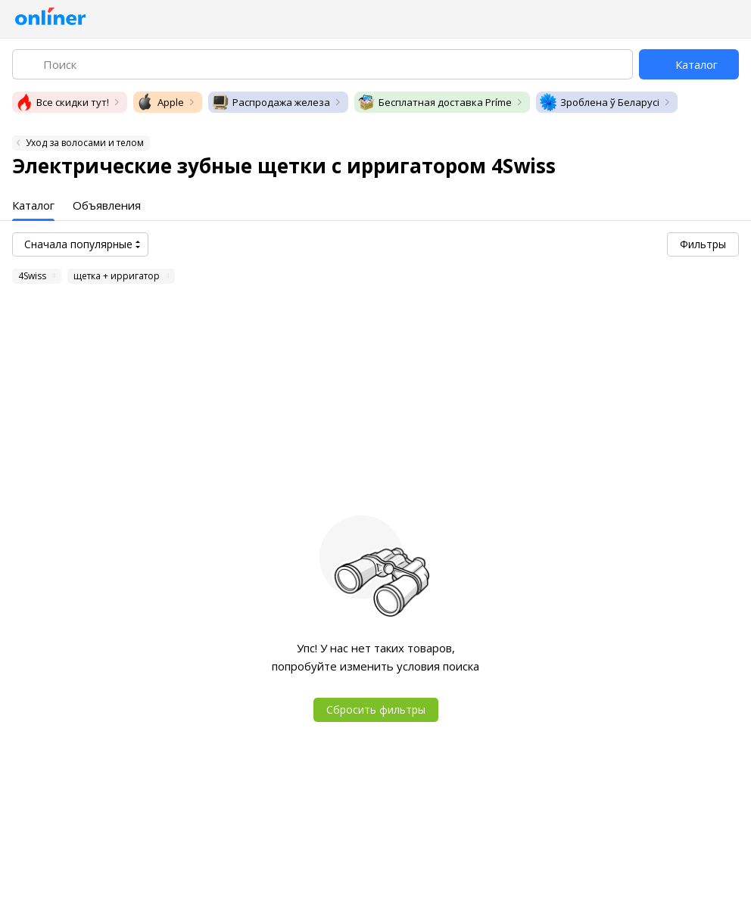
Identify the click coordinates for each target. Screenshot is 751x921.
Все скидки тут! (62, 102)
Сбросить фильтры (375, 709)
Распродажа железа (270, 102)
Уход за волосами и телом (85, 142)
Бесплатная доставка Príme (434, 102)
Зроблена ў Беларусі (599, 102)
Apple (160, 102)
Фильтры (703, 244)
